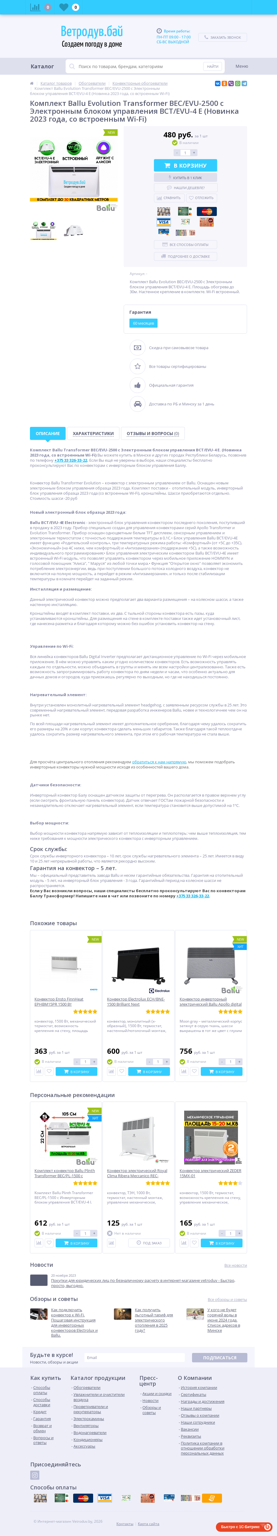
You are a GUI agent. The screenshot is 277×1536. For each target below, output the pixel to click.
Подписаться (219, 1358)
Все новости (235, 1265)
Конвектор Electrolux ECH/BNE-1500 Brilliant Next (136, 1002)
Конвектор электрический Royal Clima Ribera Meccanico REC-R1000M (137, 1176)
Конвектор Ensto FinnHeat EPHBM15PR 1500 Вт (58, 1002)
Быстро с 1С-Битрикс (240, 1527)
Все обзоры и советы (227, 1299)
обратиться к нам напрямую (159, 762)
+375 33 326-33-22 (192, 896)
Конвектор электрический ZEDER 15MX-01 (210, 1173)
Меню (242, 66)
